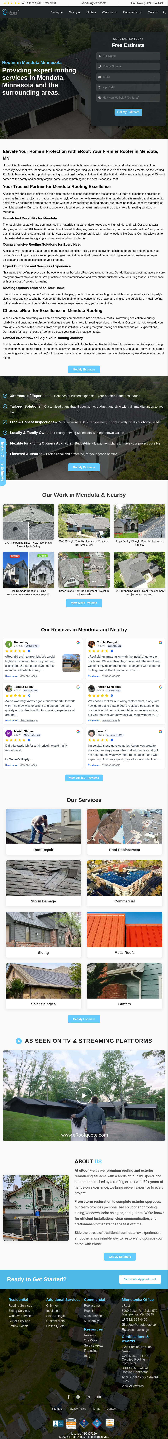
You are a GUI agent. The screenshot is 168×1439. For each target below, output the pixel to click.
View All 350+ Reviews (84, 777)
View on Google (29, 676)
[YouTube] (99, 1397)
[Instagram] (78, 1397)
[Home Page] (11, 13)
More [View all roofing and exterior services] (153, 12)
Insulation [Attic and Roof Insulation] (52, 1311)
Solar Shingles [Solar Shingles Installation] (56, 1316)
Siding (75, 12)
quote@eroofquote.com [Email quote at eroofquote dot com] (142, 1324)
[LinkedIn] (88, 1397)
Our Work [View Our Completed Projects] (90, 1340)
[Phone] (128, 66)
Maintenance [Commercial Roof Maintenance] (93, 1316)
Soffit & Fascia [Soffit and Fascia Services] (18, 1326)
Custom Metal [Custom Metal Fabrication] (56, 1321)
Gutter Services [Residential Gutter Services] (19, 1321)
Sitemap (57, 1408)
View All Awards (133, 1386)
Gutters (91, 12)
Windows (109, 12)
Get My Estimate (128, 112)
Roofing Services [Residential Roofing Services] (20, 1305)
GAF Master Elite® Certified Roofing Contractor (135, 1359)
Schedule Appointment (140, 1279)
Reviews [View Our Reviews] (90, 1335)
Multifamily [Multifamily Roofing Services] (91, 1321)
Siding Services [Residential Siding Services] (19, 1311)
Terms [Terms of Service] (96, 1408)
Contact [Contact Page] (111, 1408)
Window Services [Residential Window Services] (20, 1316)
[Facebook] (68, 1397)
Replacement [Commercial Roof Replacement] (93, 1305)
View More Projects (84, 602)
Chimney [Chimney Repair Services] (52, 1305)
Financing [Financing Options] (91, 1350)
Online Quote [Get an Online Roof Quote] (55, 1326)
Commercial (132, 12)
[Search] (164, 12)
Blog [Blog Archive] (87, 1356)
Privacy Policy (77, 1408)
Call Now (147, 3)
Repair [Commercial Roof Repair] (88, 1311)
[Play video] (84, 1095)
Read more (11, 676)
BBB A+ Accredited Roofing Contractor (135, 1370)
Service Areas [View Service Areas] (93, 1345)
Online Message (137, 1330)
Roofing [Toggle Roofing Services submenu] (56, 12)
